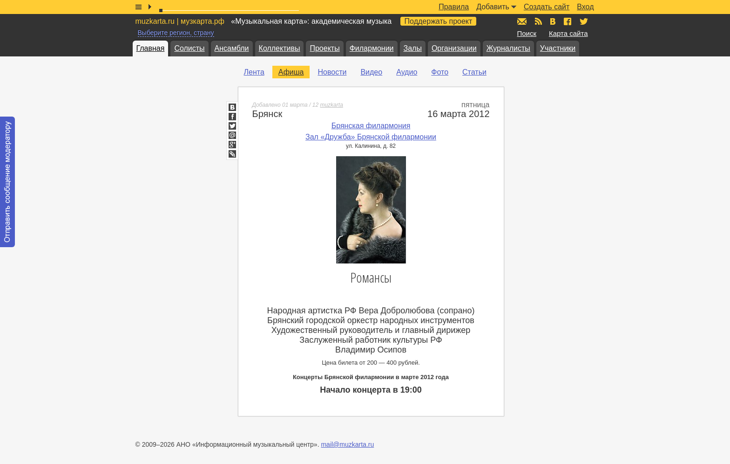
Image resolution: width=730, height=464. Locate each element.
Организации (454, 48)
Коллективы (279, 48)
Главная (150, 48)
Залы (413, 48)
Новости (332, 72)
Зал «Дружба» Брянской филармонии (370, 137)
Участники (557, 48)
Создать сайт (546, 7)
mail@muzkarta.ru (347, 444)
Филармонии (372, 48)
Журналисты (508, 48)
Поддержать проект (439, 21)
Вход (585, 7)
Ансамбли (232, 48)
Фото (439, 72)
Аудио (406, 72)
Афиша (291, 72)
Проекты (324, 48)
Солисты (189, 48)
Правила (454, 7)
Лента (254, 72)
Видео (371, 72)
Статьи (474, 72)
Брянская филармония (371, 126)
